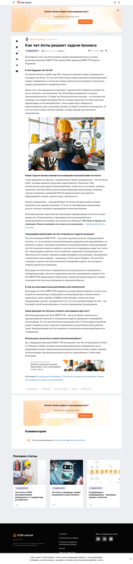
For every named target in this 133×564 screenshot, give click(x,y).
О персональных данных (68, 538)
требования (46, 389)
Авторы (62, 548)
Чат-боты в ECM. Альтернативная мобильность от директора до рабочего (29, 496)
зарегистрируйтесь (77, 440)
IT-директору (32, 51)
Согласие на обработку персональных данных (68, 543)
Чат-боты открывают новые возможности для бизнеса (66, 493)
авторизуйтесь (60, 440)
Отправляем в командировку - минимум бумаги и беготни (102, 494)
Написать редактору (67, 552)
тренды (74, 389)
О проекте (63, 534)
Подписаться (85, 22)
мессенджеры (32, 389)
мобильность (86, 389)
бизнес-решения (61, 389)
